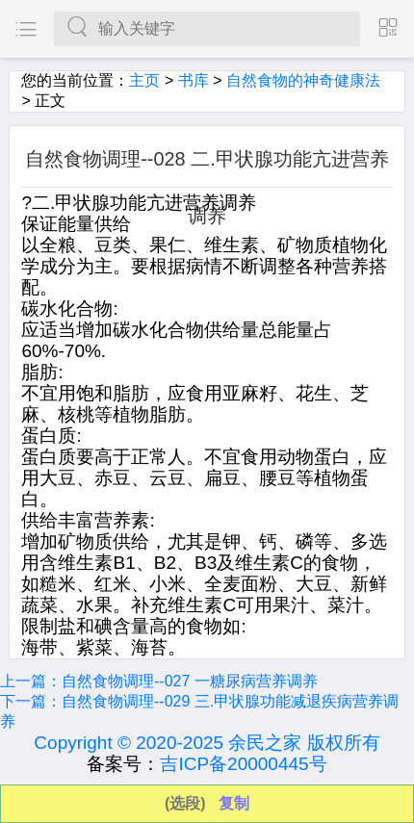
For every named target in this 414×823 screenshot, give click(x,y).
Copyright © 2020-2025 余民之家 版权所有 (206, 743)
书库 (193, 80)
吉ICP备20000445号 (243, 764)
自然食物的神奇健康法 (303, 80)
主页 (144, 80)
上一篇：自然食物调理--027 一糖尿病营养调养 (159, 681)
